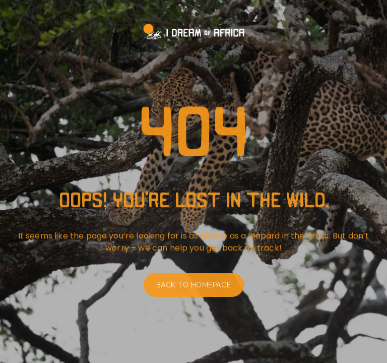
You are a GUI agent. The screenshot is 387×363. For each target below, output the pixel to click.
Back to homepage (193, 287)
